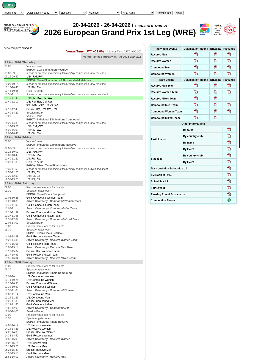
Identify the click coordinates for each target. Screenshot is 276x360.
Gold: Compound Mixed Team (44, 215)
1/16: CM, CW (35, 126)
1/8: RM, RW (34, 87)
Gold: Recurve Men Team (41, 243)
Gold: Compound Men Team (43, 205)
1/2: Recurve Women (39, 325)
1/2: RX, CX (33, 179)
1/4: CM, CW (34, 133)
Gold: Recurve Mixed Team (42, 254)
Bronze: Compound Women (42, 283)
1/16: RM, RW (35, 151)
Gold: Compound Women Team (45, 197)
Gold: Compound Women (41, 286)
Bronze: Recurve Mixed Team (43, 251)
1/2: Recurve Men (37, 342)
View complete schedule (18, 48)
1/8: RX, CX (33, 172)
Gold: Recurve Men (38, 353)
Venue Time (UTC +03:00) (85, 51)
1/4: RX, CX (33, 175)
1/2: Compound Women (40, 276)
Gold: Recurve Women (40, 335)
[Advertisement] (257, 82)
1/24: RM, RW (35, 76)
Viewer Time (124, 51)
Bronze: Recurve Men (39, 349)
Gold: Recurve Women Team (43, 236)
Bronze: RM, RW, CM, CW (42, 109)
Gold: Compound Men (39, 304)
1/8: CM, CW (34, 129)
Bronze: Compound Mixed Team (45, 212)
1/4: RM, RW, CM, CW (39, 97)
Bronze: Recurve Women (41, 332)
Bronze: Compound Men (41, 301)
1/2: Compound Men (38, 294)
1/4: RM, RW (34, 158)
